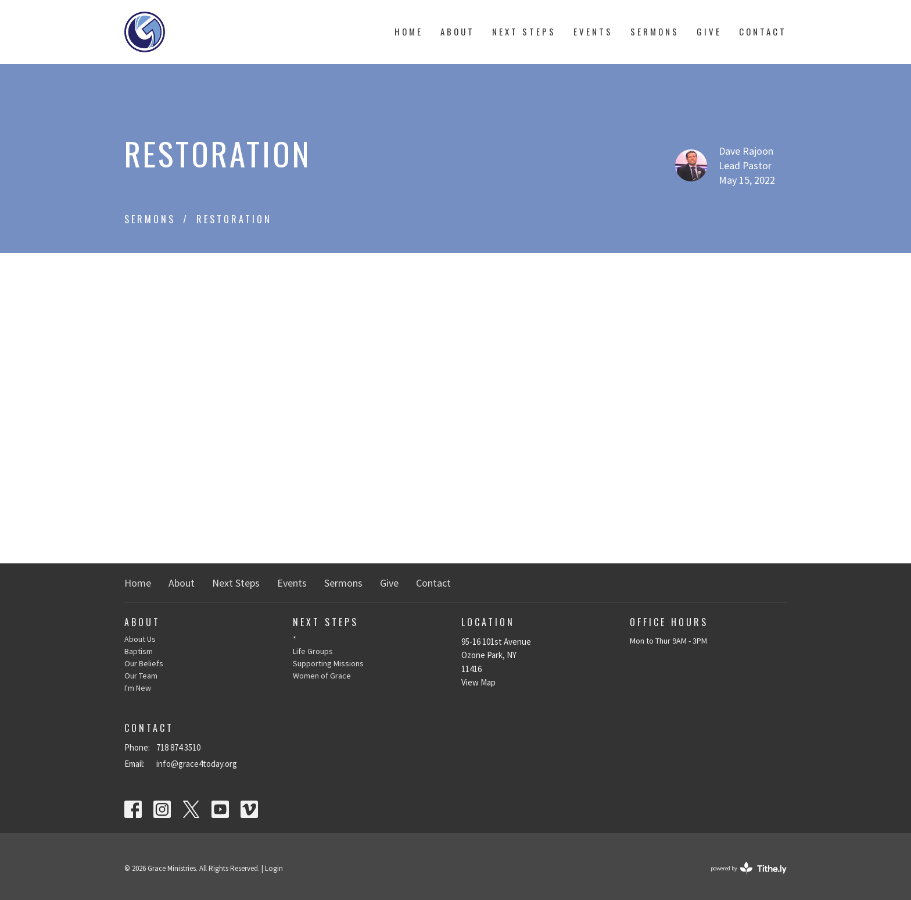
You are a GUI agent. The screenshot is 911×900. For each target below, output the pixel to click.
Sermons (654, 31)
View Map (478, 682)
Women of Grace (322, 675)
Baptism (138, 651)
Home (408, 31)
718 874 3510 (178, 747)
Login (274, 868)
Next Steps (524, 31)
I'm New (137, 688)
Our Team (140, 675)
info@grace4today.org (196, 763)
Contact (763, 31)
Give (709, 31)
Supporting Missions (328, 663)
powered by (749, 868)
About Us (140, 639)
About (457, 31)
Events (593, 31)
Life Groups (313, 651)
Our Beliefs (143, 663)
